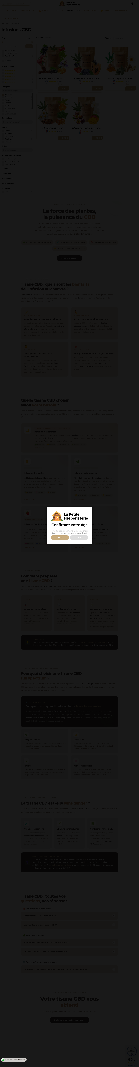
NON (79, 537)
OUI (60, 537)
